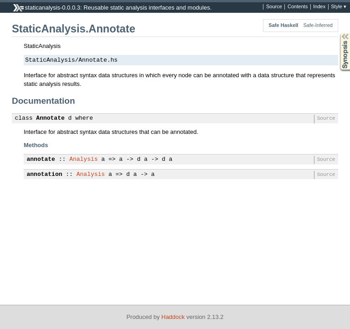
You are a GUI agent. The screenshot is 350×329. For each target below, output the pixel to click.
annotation (44, 174)
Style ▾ (338, 7)
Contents (298, 7)
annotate (41, 159)
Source (274, 7)
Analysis (83, 159)
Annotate (50, 118)
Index (319, 7)
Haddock (173, 316)
